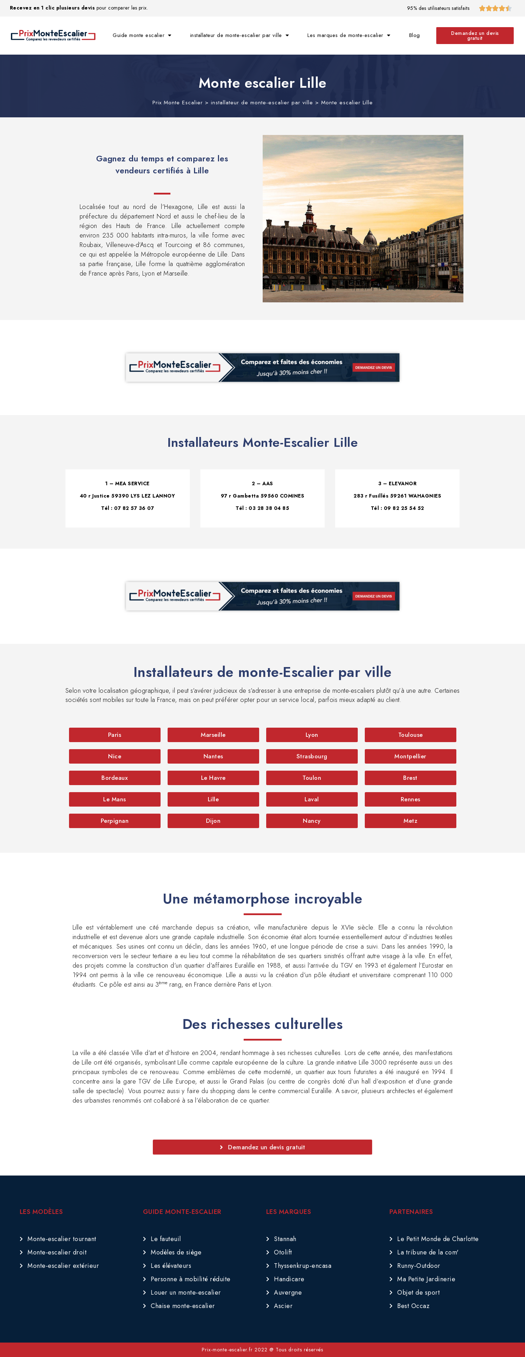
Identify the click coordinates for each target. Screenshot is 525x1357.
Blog (414, 35)
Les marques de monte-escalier (348, 35)
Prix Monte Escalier (177, 102)
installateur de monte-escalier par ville (239, 35)
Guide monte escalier (142, 35)
